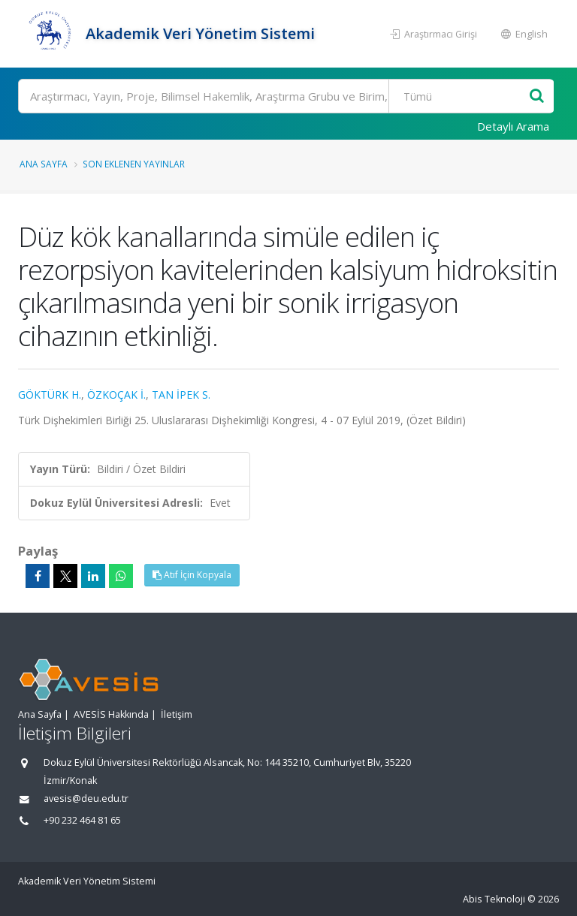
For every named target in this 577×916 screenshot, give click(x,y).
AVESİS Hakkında (111, 714)
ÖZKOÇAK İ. (116, 394)
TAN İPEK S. (181, 394)
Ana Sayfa (44, 164)
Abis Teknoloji (494, 899)
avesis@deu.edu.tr (86, 798)
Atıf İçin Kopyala (192, 574)
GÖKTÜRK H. (49, 394)
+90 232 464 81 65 (82, 820)
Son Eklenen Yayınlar (134, 164)
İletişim (176, 714)
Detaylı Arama (513, 126)
